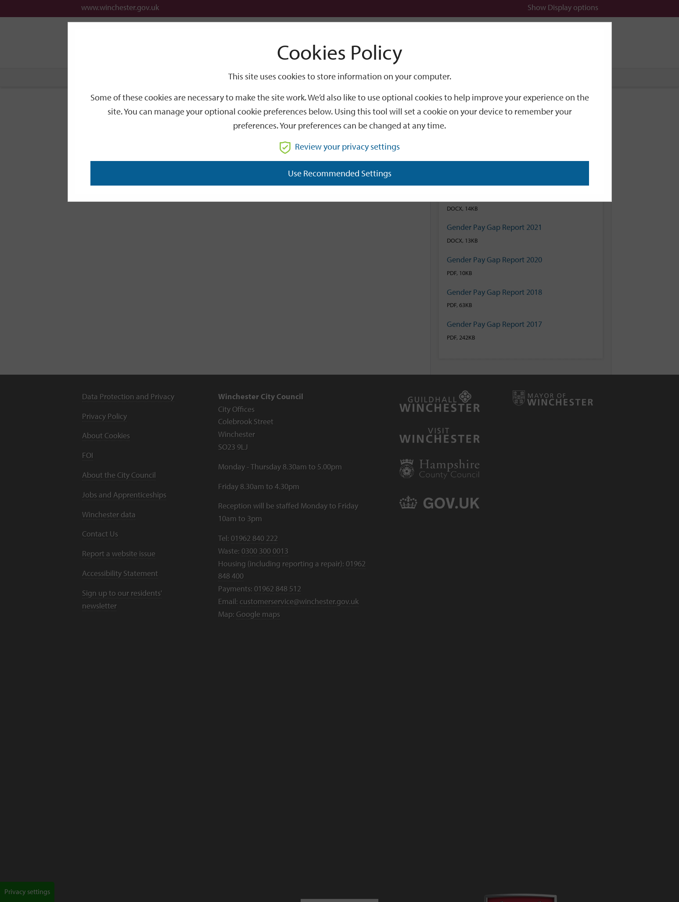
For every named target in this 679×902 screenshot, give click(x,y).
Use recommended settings (340, 173)
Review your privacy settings (340, 146)
